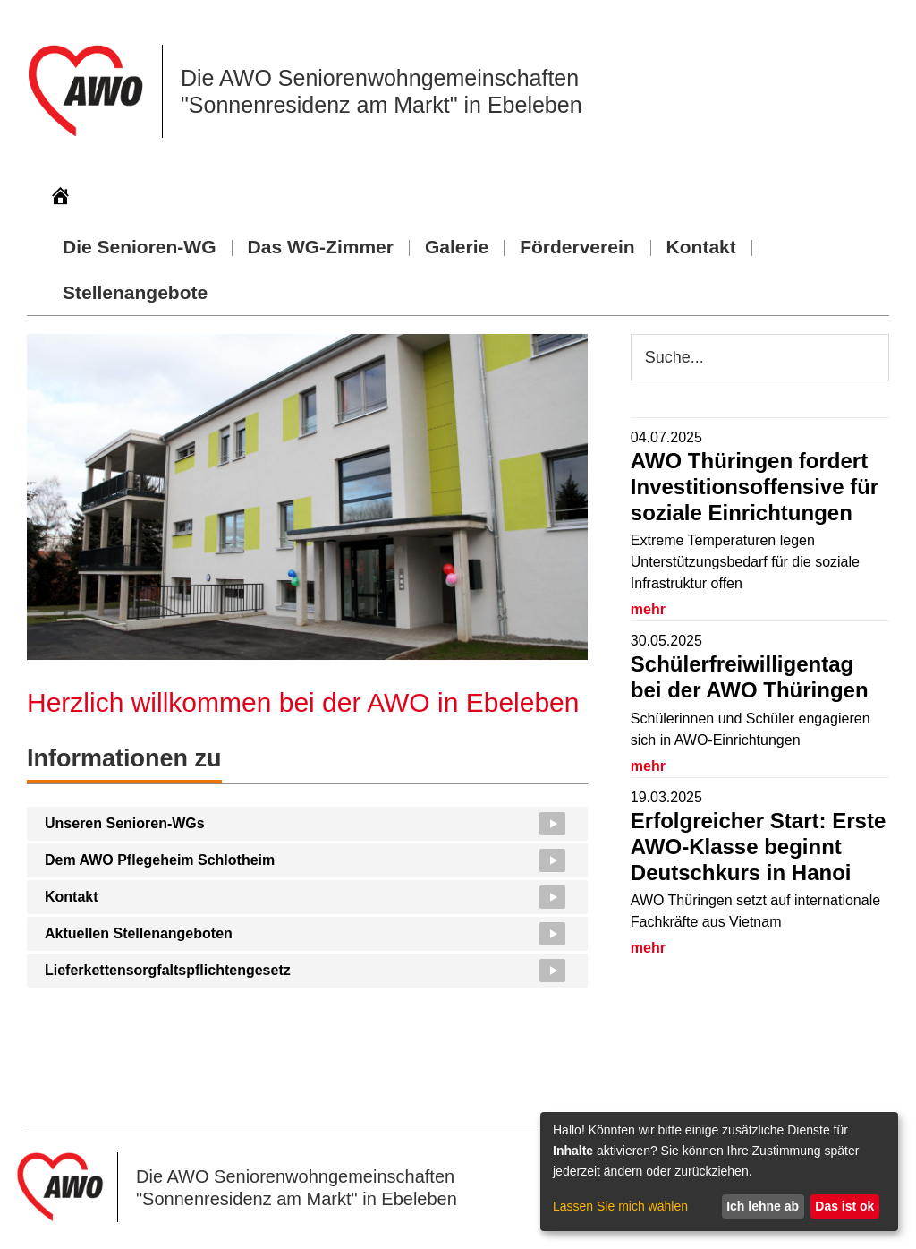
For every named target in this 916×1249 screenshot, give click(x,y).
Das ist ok (844, 1206)
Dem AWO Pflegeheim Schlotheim (160, 860)
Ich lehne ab (762, 1206)
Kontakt (71, 896)
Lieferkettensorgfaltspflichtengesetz (168, 970)
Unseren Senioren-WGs (125, 823)
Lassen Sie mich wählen (620, 1206)
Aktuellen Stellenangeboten (139, 933)
